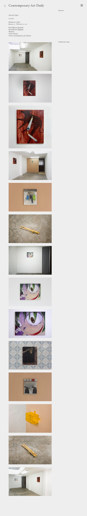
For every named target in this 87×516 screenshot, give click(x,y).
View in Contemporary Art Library (20, 35)
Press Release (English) (16, 29)
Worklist (11, 31)
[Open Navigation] (82, 5)
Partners (61, 10)
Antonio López (13, 15)
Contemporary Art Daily (26, 5)
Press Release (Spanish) (16, 27)
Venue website (13, 33)
